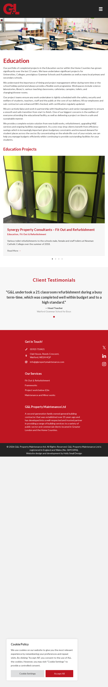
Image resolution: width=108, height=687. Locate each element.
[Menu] (101, 9)
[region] (42, 660)
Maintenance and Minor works (40, 395)
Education (12, 234)
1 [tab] (52, 259)
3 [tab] (58, 259)
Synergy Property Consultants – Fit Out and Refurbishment (51, 230)
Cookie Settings (27, 673)
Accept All (59, 673)
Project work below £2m (37, 390)
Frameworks (31, 385)
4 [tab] (62, 259)
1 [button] (54, 317)
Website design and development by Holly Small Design (54, 453)
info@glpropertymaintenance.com (47, 362)
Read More (14, 250)
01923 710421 (37, 349)
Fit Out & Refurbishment (33, 234)
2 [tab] (55, 259)
